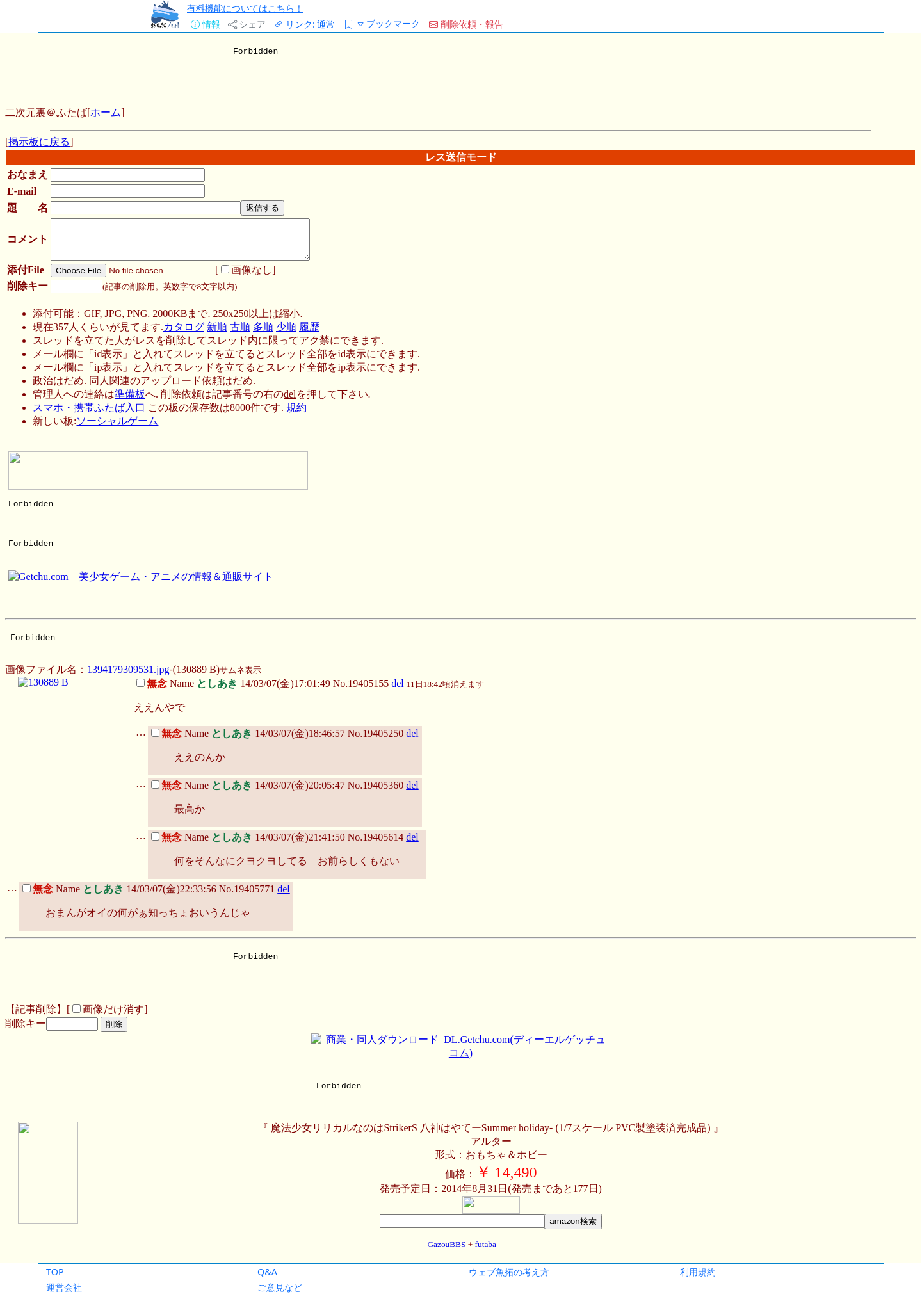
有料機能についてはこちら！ (245, 8)
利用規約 (698, 1272)
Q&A (267, 1272)
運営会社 (64, 1287)
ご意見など (279, 1287)
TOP (55, 1272)
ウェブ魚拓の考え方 (509, 1272)
